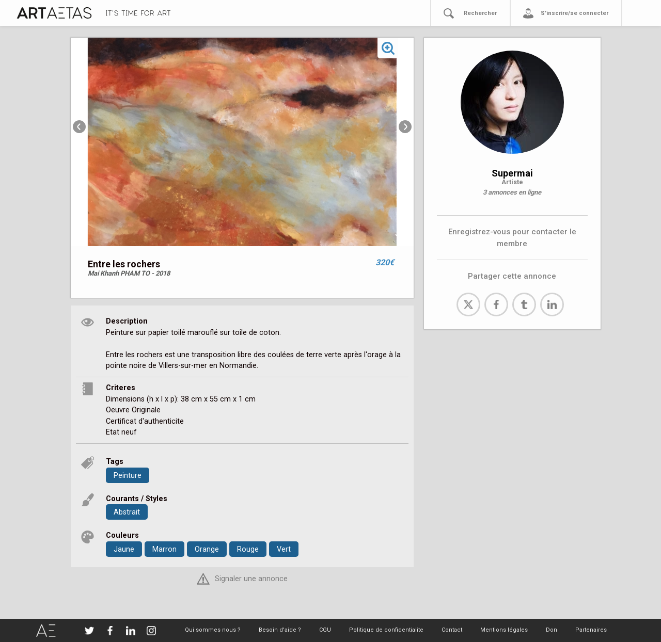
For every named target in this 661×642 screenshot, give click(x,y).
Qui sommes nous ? (213, 630)
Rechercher (480, 13)
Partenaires (591, 630)
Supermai (512, 173)
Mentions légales (504, 630)
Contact (452, 630)
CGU (325, 630)
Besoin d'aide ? (280, 630)
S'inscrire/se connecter (574, 13)
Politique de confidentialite (386, 630)
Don (551, 630)
